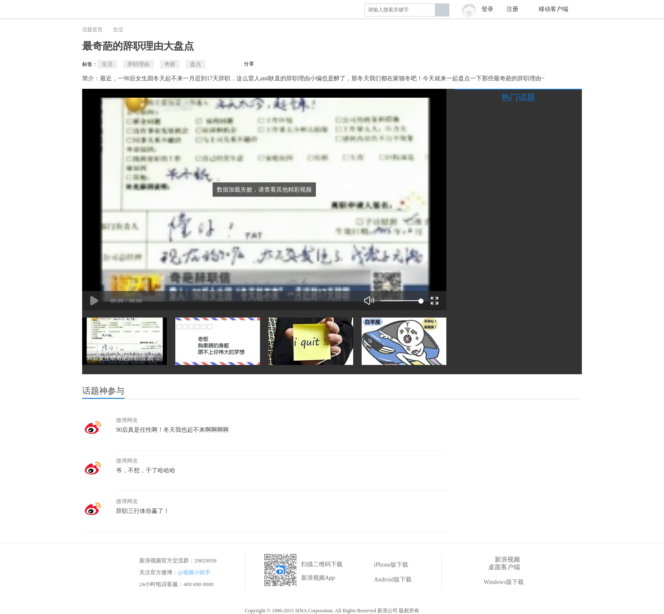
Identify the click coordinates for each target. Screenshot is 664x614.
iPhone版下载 (385, 565)
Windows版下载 (498, 582)
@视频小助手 (194, 572)
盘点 (195, 64)
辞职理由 (138, 64)
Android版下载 (387, 580)
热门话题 (518, 97)
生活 (118, 30)
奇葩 (169, 64)
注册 (512, 9)
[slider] (401, 300)
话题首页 (92, 30)
